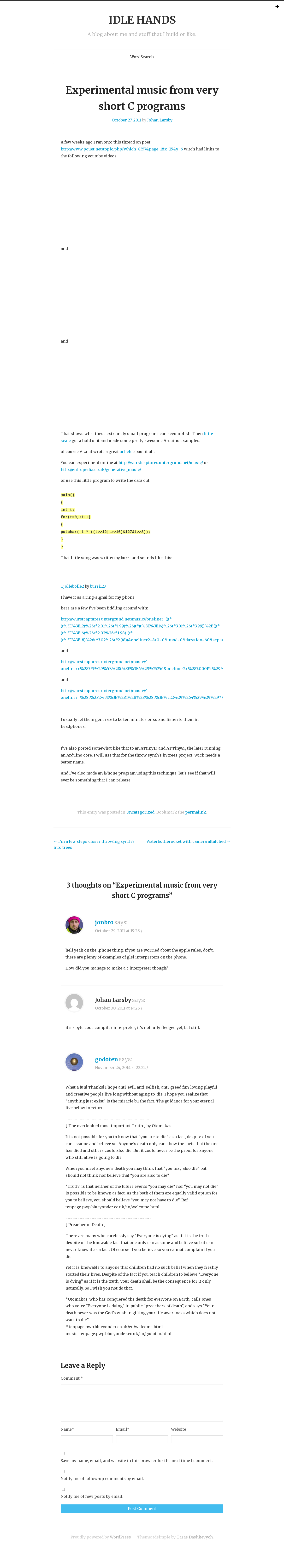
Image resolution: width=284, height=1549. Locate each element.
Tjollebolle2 (72, 581)
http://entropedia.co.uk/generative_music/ (101, 469)
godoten (106, 1055)
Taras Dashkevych (195, 1532)
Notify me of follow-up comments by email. (102, 1474)
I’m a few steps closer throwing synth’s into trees (94, 840)
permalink (195, 807)
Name (67, 1425)
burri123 (98, 581)
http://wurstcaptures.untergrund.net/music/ (160, 462)
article (126, 451)
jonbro (104, 918)
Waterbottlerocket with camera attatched (189, 837)
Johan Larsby (159, 120)
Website (178, 1425)
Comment (72, 1373)
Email (122, 1425)
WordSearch (142, 56)
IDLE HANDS (142, 20)
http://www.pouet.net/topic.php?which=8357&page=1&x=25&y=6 (122, 149)
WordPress (120, 1532)
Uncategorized (140, 807)
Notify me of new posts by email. (92, 1492)
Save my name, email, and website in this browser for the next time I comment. (137, 1456)
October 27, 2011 (126, 120)
